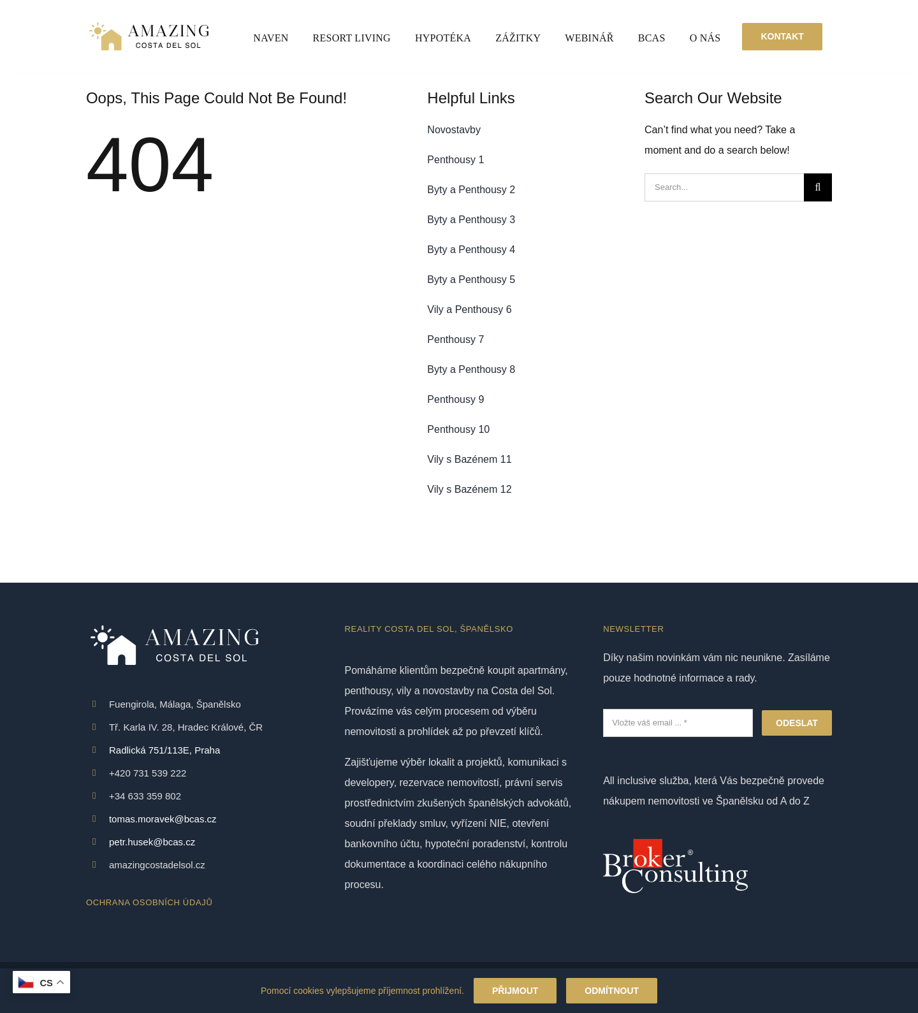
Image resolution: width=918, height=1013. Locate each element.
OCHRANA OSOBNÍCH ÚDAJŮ (149, 902)
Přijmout (515, 991)
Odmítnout (612, 991)
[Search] (818, 187)
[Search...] (724, 187)
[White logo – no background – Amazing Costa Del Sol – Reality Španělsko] (149, 23)
